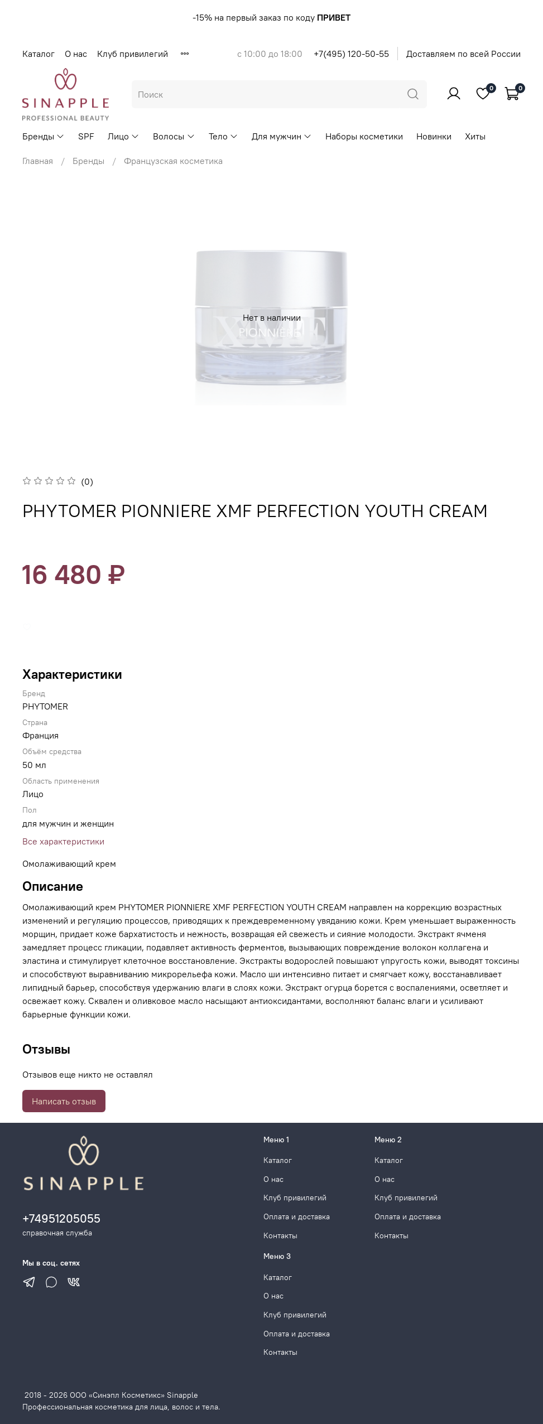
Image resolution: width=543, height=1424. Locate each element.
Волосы (174, 136)
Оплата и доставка (296, 1216)
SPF (86, 136)
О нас (76, 53)
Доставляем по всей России (463, 53)
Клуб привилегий (132, 53)
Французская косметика (173, 160)
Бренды (43, 136)
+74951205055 (61, 1218)
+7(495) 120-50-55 (351, 53)
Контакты (280, 1235)
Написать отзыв (64, 1101)
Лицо (124, 136)
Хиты (475, 136)
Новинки (433, 136)
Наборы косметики (364, 136)
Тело (223, 136)
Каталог (38, 53)
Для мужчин (282, 136)
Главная (37, 160)
